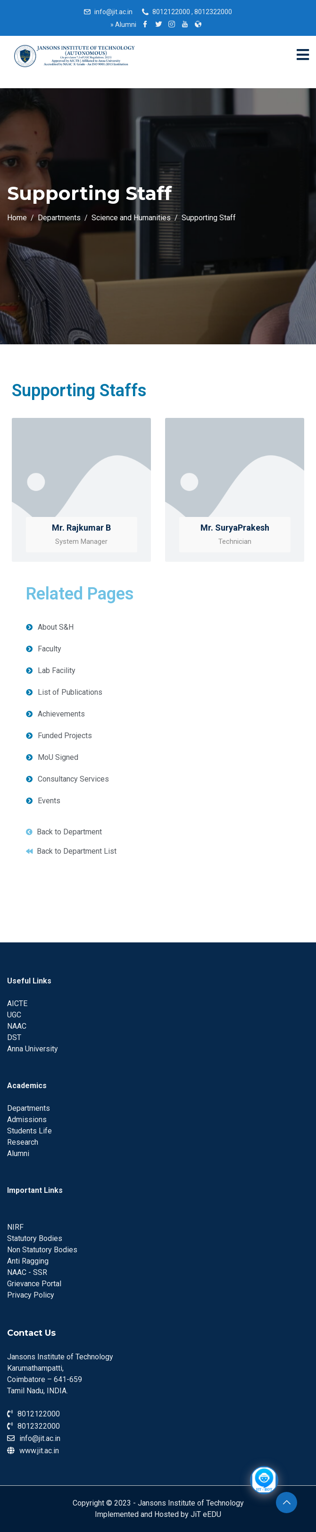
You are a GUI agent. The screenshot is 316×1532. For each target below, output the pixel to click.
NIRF (15, 1227)
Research (22, 1142)
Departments (28, 1108)
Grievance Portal (34, 1283)
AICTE (17, 1003)
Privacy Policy (30, 1295)
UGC (14, 1014)
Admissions (27, 1119)
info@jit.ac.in (113, 12)
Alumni (123, 24)
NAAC (16, 1026)
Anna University (32, 1048)
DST (14, 1037)
